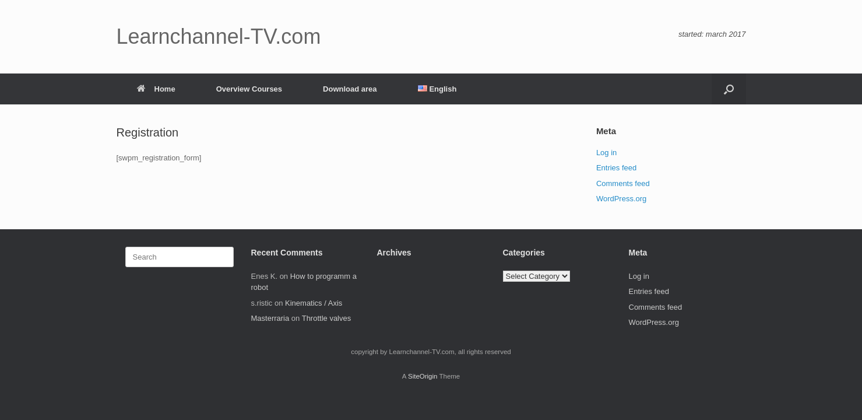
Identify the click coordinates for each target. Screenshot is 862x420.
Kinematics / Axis (313, 303)
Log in (606, 152)
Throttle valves (326, 318)
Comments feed (623, 183)
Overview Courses (249, 89)
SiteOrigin (423, 376)
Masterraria (270, 318)
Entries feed (616, 167)
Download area (350, 89)
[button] (729, 89)
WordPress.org (621, 198)
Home (156, 89)
